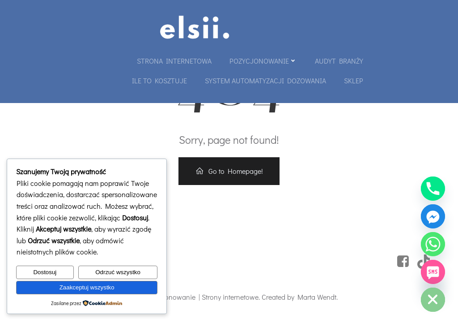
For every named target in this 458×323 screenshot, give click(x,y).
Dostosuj (44, 272)
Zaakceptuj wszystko (86, 287)
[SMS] (433, 272)
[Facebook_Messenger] (433, 216)
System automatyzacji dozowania (265, 80)
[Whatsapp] (433, 244)
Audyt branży (339, 60)
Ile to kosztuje (159, 80)
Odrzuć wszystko (117, 272)
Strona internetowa (174, 60)
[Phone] (433, 189)
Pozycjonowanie (263, 60)
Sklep (353, 80)
